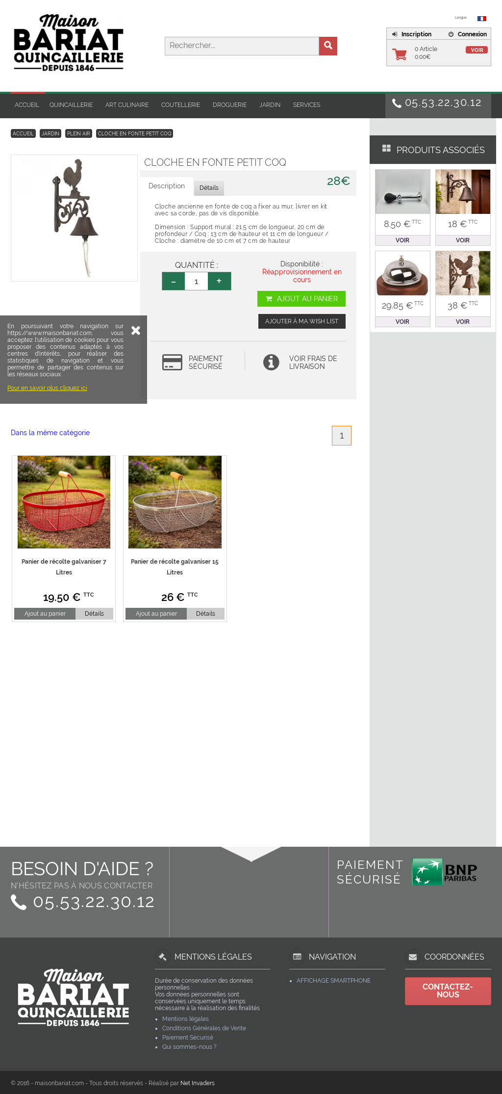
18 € (462, 224)
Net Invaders (197, 1083)
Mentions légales (185, 1019)
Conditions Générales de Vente (204, 1028)
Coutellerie (180, 105)
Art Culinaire (127, 105)
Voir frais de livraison (313, 362)
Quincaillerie (71, 105)
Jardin (269, 105)
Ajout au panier (301, 299)
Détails (94, 613)
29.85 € (403, 305)
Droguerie (230, 105)
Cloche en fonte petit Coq (134, 133)
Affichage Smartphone (334, 980)
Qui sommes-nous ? (189, 1046)
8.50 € (402, 224)
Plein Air (78, 133)
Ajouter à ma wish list (301, 321)
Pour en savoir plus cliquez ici (47, 446)
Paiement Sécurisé (187, 1037)
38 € (463, 305)
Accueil (27, 105)
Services (306, 105)
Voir (477, 50)
